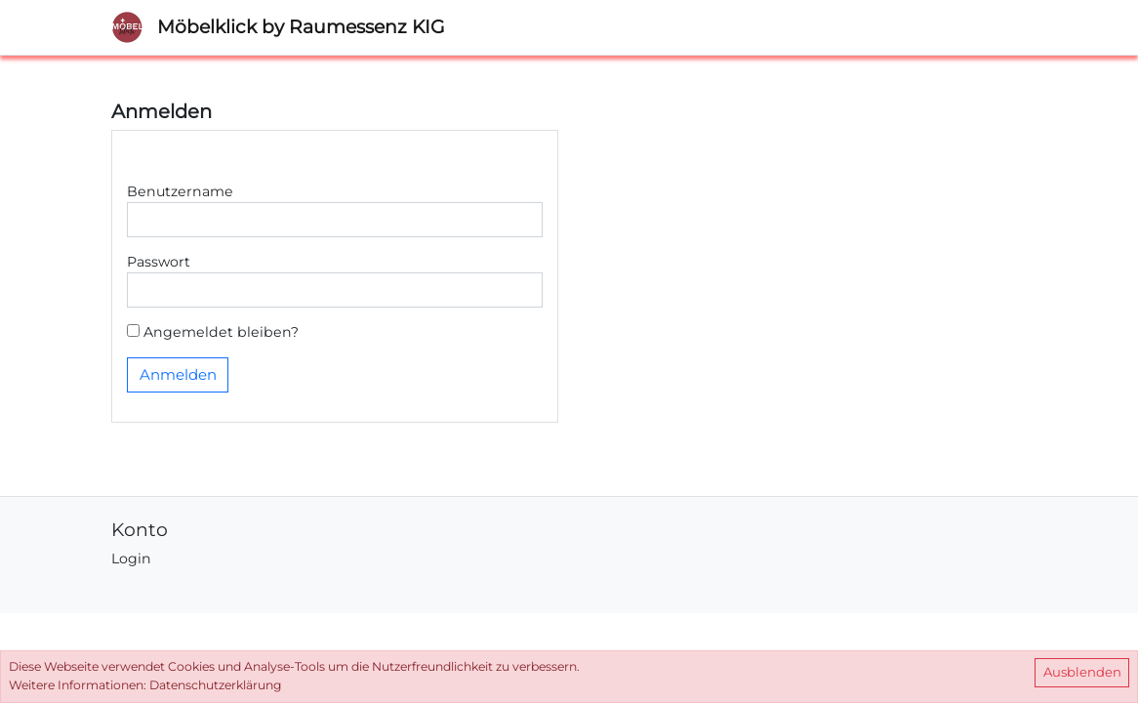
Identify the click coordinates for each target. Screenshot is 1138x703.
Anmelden (178, 374)
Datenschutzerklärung (215, 685)
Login (131, 558)
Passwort (158, 261)
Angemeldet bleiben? (213, 332)
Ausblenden (1082, 672)
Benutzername (180, 191)
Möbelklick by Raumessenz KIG (301, 27)
